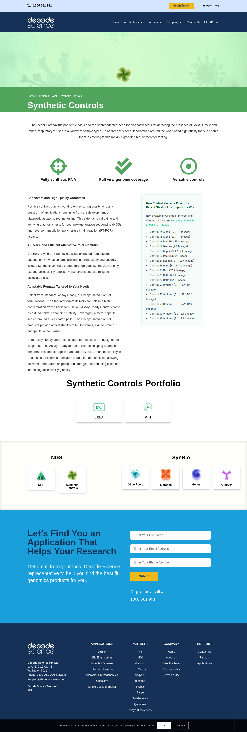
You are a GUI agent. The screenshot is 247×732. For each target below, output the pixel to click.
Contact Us (193, 22)
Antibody (227, 484)
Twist (53, 96)
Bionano (140, 680)
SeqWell (140, 675)
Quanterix (140, 704)
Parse (140, 692)
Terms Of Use (171, 675)
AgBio (102, 651)
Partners (154, 22)
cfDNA (99, 417)
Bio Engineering (102, 657)
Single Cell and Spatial (102, 686)
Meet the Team (171, 663)
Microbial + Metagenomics (102, 675)
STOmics (140, 669)
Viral (148, 417)
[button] (206, 22)
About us (171, 657)
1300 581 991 (42, 5)
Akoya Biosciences (140, 710)
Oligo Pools (135, 484)
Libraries (166, 484)
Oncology (102, 680)
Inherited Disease (102, 663)
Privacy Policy (171, 669)
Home (115, 22)
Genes (196, 484)
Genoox (140, 663)
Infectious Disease (102, 669)
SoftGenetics (140, 698)
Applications (133, 22)
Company (173, 22)
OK (164, 725)
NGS (41, 485)
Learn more (180, 725)
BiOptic (140, 686)
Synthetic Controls (71, 96)
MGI (140, 657)
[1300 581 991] (29, 5)
